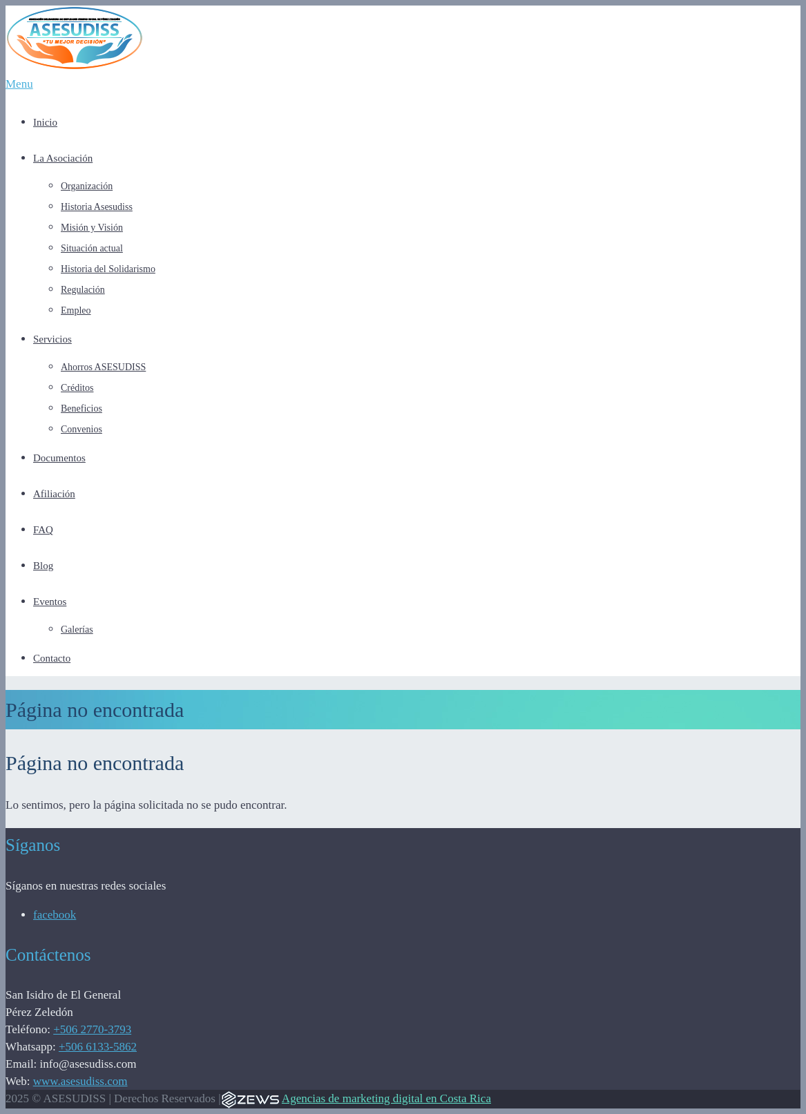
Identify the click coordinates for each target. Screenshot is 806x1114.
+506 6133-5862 (98, 1046)
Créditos (77, 388)
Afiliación (54, 493)
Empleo (76, 310)
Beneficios (81, 408)
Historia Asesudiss (97, 207)
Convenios (81, 429)
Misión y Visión (92, 227)
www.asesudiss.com (80, 1081)
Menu (19, 83)
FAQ (43, 529)
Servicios (52, 339)
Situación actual (92, 248)
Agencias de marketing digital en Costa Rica (386, 1098)
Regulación (83, 290)
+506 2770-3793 (92, 1029)
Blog (43, 565)
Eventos (49, 601)
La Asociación (63, 158)
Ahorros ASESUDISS (103, 367)
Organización (87, 186)
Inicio (45, 122)
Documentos (59, 457)
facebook (54, 914)
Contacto (51, 658)
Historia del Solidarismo (108, 269)
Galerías (77, 629)
